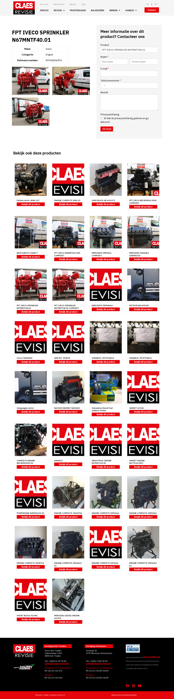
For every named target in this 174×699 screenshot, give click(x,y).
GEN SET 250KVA (62, 358)
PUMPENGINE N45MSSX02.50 (30, 513)
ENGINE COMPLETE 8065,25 (67, 200)
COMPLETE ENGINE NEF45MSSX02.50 (26, 461)
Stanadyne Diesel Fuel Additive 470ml (102, 409)
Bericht (104, 92)
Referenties (58, 4)
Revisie (59, 10)
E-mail (104, 68)
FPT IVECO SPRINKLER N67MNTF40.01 (27, 306)
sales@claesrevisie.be (57, 663)
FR (156, 4)
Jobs (83, 4)
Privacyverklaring (109, 114)
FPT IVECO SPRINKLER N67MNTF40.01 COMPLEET (66, 306)
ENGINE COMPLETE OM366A (105, 563)
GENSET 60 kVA (136, 408)
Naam (104, 56)
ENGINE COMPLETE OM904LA (143, 513)
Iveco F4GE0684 (24, 358)
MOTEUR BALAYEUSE (139, 305)
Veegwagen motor (25, 408)
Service (44, 10)
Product (104, 44)
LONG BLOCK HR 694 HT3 (103, 200)
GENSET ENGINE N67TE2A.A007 (137, 461)
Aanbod (131, 10)
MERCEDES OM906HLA (102, 305)
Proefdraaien (78, 10)
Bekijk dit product (31, 204)
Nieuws (73, 4)
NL (147, 4)
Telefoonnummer (110, 80)
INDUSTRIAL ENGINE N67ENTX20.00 (101, 461)
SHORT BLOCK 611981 (27, 615)
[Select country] (103, 85)
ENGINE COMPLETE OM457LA (30, 563)
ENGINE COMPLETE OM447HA (68, 513)
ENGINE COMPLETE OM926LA (105, 513)
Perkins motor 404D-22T (28, 200)
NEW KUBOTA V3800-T (27, 253)
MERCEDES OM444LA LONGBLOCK (139, 254)
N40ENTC (58, 460)
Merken (114, 10)
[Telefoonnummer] (129, 85)
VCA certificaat (151, 657)
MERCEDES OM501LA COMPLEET (101, 254)
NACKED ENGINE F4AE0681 (67, 408)
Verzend (106, 128)
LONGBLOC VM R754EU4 (103, 358)
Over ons (44, 4)
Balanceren (97, 10)
